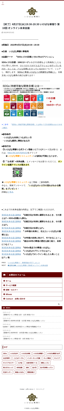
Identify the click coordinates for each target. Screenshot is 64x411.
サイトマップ (40, 389)
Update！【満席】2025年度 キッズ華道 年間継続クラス (22, 327)
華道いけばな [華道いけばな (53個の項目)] (19, 372)
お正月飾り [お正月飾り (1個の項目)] (6, 358)
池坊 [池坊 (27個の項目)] (27, 367)
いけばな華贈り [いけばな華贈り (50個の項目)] (39, 353)
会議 (13, 231)
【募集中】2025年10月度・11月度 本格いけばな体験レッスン (24, 321)
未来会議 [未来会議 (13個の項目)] (19, 367)
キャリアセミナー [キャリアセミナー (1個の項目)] (9, 363)
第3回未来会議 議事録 (11, 248)
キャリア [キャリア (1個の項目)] (57, 358)
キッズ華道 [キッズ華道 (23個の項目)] (47, 358)
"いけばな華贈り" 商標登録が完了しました (24, 263)
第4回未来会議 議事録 (11, 241)
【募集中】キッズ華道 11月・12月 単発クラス (19, 315)
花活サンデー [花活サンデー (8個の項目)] (7, 372)
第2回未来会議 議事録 (11, 251)
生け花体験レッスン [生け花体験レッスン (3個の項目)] (46, 367)
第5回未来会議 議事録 (11, 238)
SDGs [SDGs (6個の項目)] (5, 353)
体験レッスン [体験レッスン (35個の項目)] (45, 363)
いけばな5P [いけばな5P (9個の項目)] (14, 353)
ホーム (8, 280)
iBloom (9, 294)
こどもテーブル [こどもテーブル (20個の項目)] (19, 358)
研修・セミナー (12, 289)
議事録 (18, 231)
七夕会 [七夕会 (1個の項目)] (20, 363)
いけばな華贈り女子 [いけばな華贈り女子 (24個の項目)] (53, 353)
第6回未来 (6, 231)
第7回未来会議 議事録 (11, 228)
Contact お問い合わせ (15, 298)
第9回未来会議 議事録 (11, 215)
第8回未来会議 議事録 (11, 221)
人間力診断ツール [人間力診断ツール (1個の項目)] (31, 363)
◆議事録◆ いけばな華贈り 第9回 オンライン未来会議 (28, 265)
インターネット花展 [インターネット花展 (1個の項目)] (33, 358)
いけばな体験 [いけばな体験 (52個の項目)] (26, 353)
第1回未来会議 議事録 (11, 254)
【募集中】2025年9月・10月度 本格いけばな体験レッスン (23, 333)
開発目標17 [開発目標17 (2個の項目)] (31, 372)
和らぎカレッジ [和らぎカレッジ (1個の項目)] (8, 367)
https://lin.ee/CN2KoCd (18, 153)
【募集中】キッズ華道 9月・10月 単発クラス (18, 339)
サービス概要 (11, 285)
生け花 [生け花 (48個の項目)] (34, 367)
